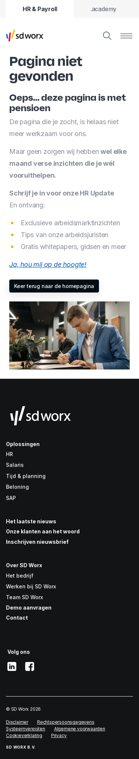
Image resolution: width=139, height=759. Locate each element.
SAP (11, 498)
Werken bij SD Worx (31, 586)
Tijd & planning (26, 476)
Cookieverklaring (24, 735)
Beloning (17, 487)
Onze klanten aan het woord (43, 531)
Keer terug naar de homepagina (54, 286)
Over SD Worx (24, 565)
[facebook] (30, 666)
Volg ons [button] (18, 652)
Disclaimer (17, 722)
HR (9, 454)
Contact (17, 617)
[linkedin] (12, 666)
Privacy (59, 735)
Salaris (15, 465)
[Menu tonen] (126, 35)
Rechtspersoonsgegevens (66, 722)
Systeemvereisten (25, 728)
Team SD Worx (24, 597)
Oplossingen (23, 444)
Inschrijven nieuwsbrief (37, 542)
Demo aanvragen (29, 607)
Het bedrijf (19, 575)
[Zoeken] (107, 35)
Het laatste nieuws (31, 521)
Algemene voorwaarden (79, 728)
